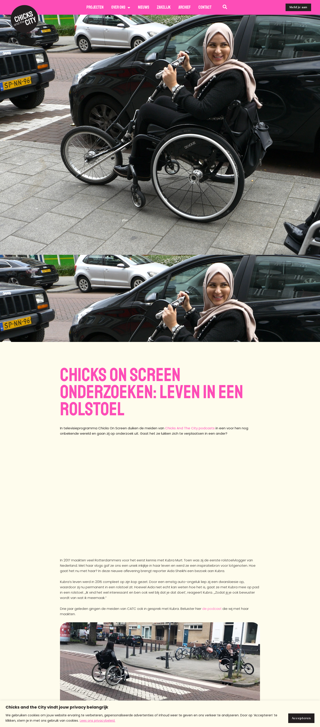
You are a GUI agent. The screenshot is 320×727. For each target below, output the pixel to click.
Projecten (95, 7)
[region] (160, 714)
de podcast (212, 608)
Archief (184, 7)
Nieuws (143, 7)
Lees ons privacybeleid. (97, 720)
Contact (205, 7)
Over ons (120, 7)
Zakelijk (164, 7)
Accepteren (300, 718)
